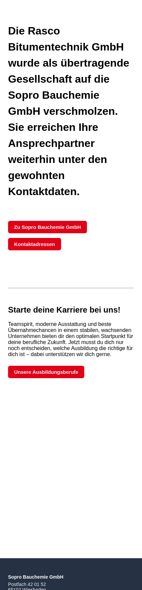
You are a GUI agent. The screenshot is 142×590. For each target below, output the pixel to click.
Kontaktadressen (34, 244)
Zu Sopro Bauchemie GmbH (47, 227)
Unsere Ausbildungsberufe (46, 372)
